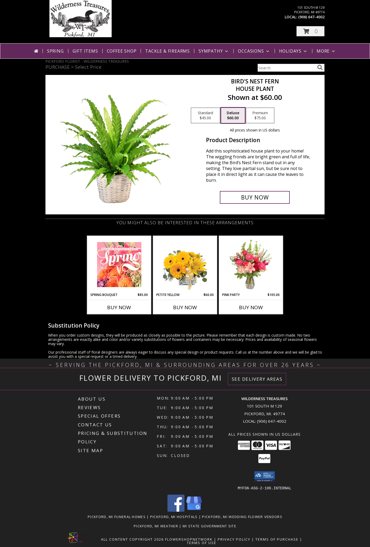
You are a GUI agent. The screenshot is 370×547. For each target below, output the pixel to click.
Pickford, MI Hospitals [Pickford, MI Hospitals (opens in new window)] (174, 516)
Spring (55, 51)
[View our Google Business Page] (194, 509)
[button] (310, 31)
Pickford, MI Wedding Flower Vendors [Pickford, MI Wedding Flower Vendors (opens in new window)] (242, 516)
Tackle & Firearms (167, 51)
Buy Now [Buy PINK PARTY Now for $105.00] (251, 307)
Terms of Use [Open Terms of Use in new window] (201, 542)
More (326, 51)
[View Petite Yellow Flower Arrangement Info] (185, 264)
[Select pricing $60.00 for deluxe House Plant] (233, 115)
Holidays (293, 51)
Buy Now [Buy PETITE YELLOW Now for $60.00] (185, 307)
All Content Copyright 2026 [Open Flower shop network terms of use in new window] (132, 539)
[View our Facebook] (175, 509)
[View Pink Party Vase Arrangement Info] (251, 264)
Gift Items (85, 51)
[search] (320, 67)
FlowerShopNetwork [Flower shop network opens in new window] (189, 539)
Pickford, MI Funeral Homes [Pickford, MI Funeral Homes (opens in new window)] (117, 516)
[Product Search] (286, 67)
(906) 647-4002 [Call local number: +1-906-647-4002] (311, 16)
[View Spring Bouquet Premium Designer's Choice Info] (119, 264)
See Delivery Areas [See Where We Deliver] (257, 379)
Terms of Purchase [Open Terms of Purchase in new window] (276, 539)
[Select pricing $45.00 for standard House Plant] (205, 115)
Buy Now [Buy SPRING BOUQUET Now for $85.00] (119, 307)
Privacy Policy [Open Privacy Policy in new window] (234, 539)
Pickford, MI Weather (156, 525)
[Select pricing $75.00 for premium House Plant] (260, 115)
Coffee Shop (122, 51)
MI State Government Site (209, 525)
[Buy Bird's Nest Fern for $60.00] (255, 197)
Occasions (254, 51)
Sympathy (214, 51)
